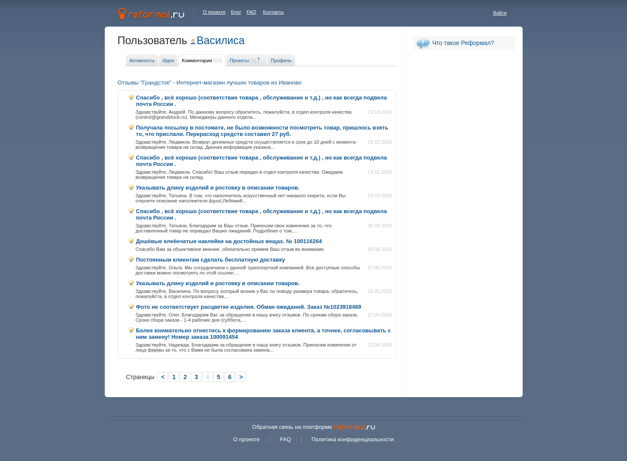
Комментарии (202, 60)
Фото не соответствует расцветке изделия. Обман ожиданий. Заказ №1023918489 (249, 307)
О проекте (214, 12)
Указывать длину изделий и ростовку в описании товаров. (218, 187)
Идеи (168, 60)
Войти (499, 12)
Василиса (221, 40)
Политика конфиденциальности (352, 439)
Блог (236, 12)
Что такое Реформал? (463, 42)
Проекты (243, 60)
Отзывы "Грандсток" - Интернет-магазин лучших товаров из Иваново (210, 82)
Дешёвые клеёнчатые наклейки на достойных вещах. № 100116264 (229, 241)
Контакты (273, 12)
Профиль (281, 60)
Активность (142, 60)
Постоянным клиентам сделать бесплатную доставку (210, 259)
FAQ (251, 12)
